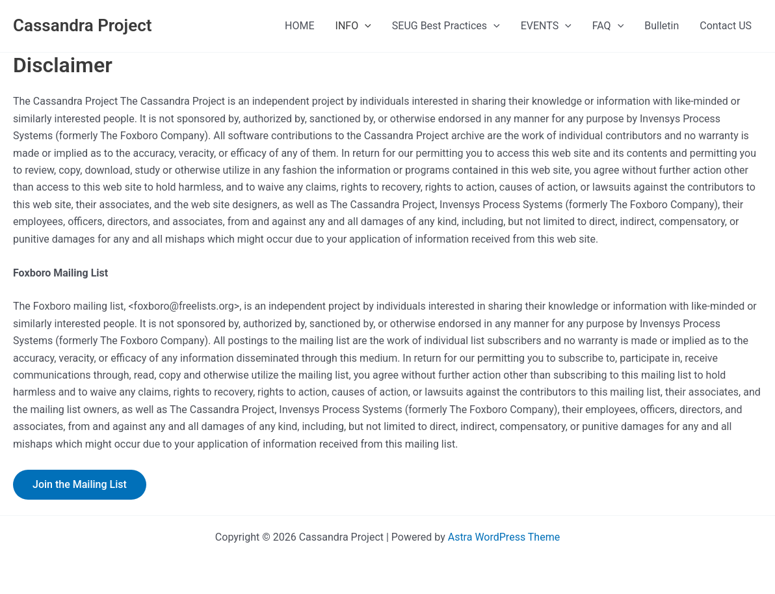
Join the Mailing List (80, 484)
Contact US (726, 26)
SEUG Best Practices (446, 26)
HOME (299, 26)
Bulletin (661, 26)
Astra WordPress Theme (504, 537)
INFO (353, 26)
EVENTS (546, 26)
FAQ (608, 26)
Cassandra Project (82, 25)
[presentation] (364, 26)
